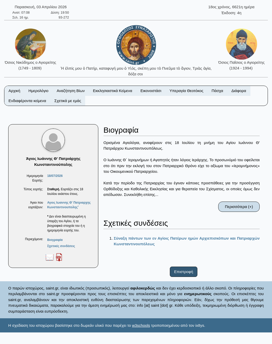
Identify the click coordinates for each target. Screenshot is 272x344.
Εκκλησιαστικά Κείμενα (112, 90)
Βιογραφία (55, 240)
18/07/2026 (55, 176)
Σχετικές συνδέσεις (61, 246)
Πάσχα (217, 90)
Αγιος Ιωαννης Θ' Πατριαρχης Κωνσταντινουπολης (69, 205)
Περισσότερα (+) (239, 206)
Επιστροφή (183, 271)
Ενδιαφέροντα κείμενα (27, 100)
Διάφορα (238, 90)
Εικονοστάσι (151, 90)
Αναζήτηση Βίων (71, 90)
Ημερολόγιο (39, 90)
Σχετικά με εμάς (67, 100)
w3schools (141, 325)
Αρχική (14, 90)
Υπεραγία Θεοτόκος (187, 90)
